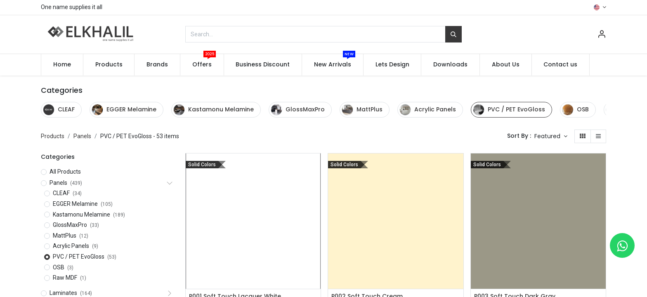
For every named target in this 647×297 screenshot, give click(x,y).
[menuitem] (62, 64)
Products (52, 136)
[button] (551, 137)
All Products (65, 171)
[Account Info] (601, 35)
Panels (82, 136)
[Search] (453, 34)
